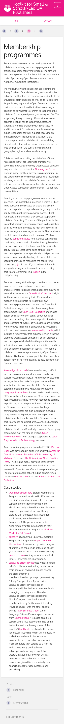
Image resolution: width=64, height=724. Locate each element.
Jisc (19, 264)
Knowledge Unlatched (15, 370)
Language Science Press (16, 392)
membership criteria (42, 330)
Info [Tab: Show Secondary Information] (16, 20)
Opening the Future (45, 169)
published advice (21, 238)
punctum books (17, 555)
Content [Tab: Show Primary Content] (48, 20)
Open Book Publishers (20, 492)
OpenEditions (21, 617)
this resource (22, 476)
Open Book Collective (40, 293)
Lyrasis (36, 271)
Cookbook (24, 629)
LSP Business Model (28, 610)
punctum (13, 536)
